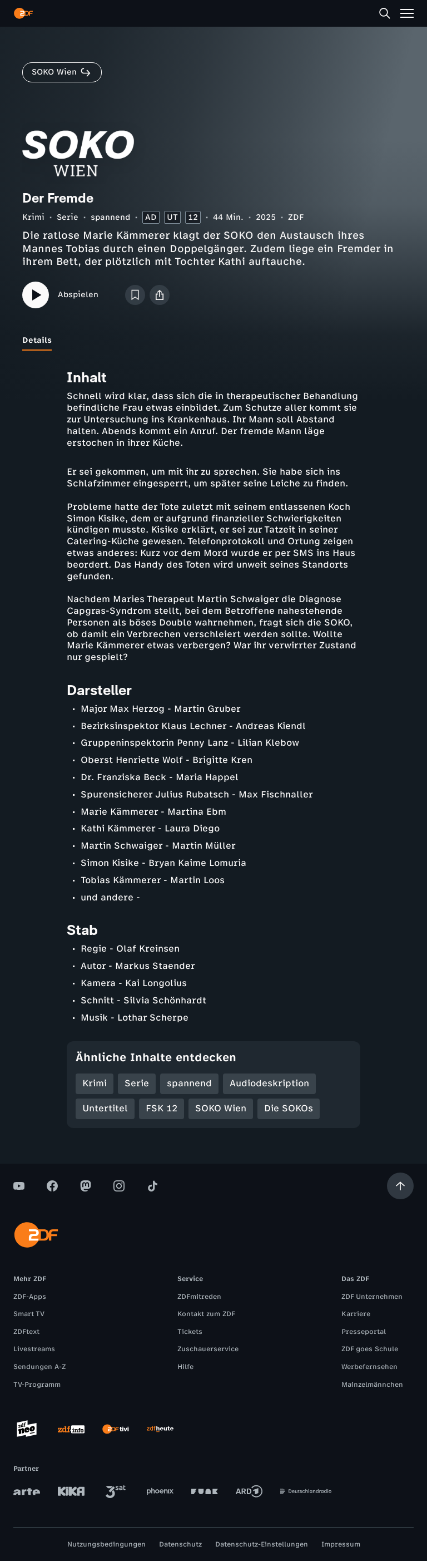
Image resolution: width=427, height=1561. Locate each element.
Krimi (33, 217)
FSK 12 (161, 1108)
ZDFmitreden (199, 1297)
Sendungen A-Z (39, 1367)
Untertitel (105, 1108)
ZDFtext (26, 1332)
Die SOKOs (288, 1108)
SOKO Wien (220, 1108)
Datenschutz (180, 1544)
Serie (67, 217)
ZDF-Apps (29, 1297)
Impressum (340, 1544)
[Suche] (384, 13)
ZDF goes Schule (369, 1349)
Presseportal (363, 1332)
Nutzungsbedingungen (106, 1544)
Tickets (189, 1332)
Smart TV (28, 1314)
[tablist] (213, 341)
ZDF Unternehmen (372, 1297)
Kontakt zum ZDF (206, 1314)
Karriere (355, 1314)
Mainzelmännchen (372, 1384)
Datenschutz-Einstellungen (261, 1544)
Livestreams (34, 1349)
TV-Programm (37, 1384)
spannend (110, 217)
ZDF (296, 217)
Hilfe (185, 1367)
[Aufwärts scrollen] (400, 1186)
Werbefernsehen (369, 1367)
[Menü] (407, 13)
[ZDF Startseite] (23, 13)
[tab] (37, 341)
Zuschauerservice (208, 1349)
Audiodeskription (269, 1083)
